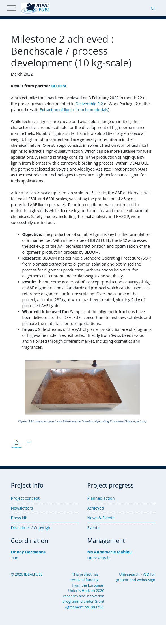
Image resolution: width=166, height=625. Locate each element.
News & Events (101, 517)
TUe (14, 558)
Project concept (25, 498)
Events (93, 527)
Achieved (95, 508)
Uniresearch (98, 558)
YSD (146, 574)
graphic (122, 579)
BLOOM (58, 86)
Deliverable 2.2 (89, 103)
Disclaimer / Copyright (31, 527)
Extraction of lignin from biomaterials (74, 109)
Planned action (101, 498)
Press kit (19, 517)
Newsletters (22, 508)
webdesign (146, 579)
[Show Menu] (13, 8)
